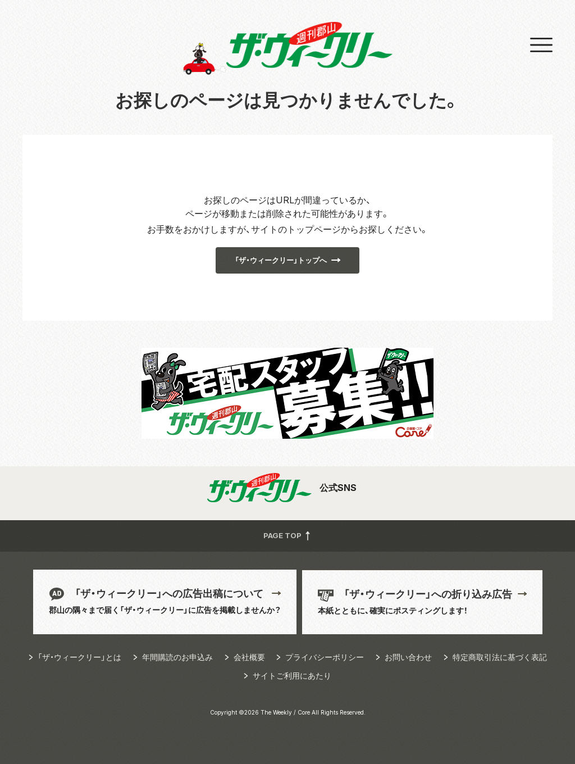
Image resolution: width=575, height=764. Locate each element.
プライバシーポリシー (324, 657)
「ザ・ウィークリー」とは (79, 657)
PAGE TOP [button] (287, 535)
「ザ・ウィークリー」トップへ (281, 260)
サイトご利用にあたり (292, 675)
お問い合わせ (408, 657)
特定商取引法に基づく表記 (500, 657)
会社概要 (249, 657)
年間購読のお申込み (177, 657)
